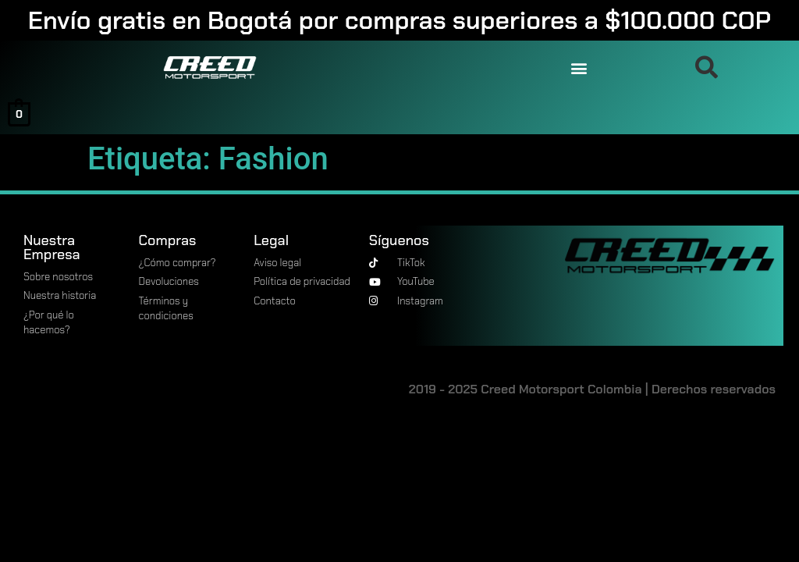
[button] (578, 67)
